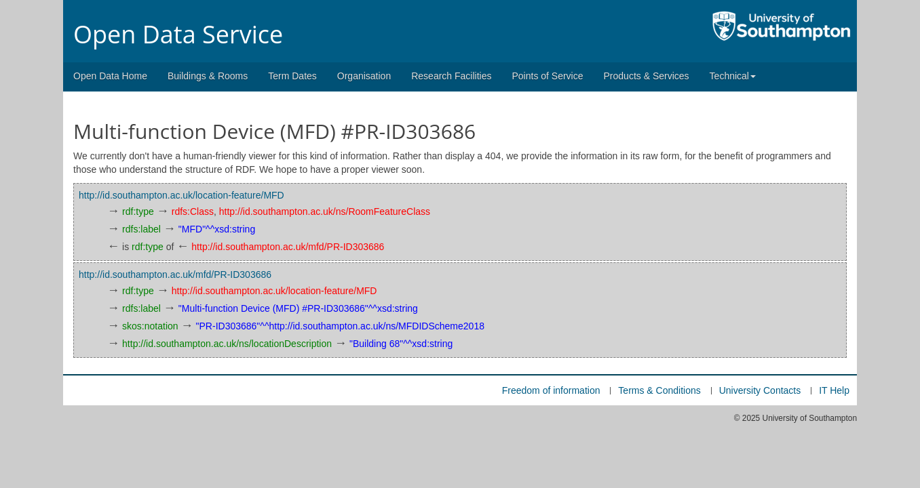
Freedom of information (551, 390)
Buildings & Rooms (208, 75)
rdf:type (138, 211)
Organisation (364, 75)
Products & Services (646, 75)
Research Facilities (451, 75)
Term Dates (292, 75)
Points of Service (547, 75)
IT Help (834, 390)
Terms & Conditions (659, 390)
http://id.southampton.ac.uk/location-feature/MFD (181, 195)
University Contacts (760, 390)
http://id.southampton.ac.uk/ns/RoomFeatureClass (324, 211)
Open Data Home (110, 75)
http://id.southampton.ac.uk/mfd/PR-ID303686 (287, 246)
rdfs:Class (193, 211)
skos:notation (150, 326)
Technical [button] (733, 75)
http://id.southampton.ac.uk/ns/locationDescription (227, 343)
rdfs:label (141, 229)
